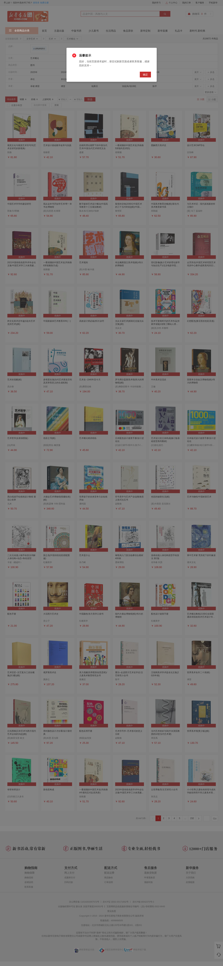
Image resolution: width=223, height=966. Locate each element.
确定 (145, 74)
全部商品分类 (19, 30)
